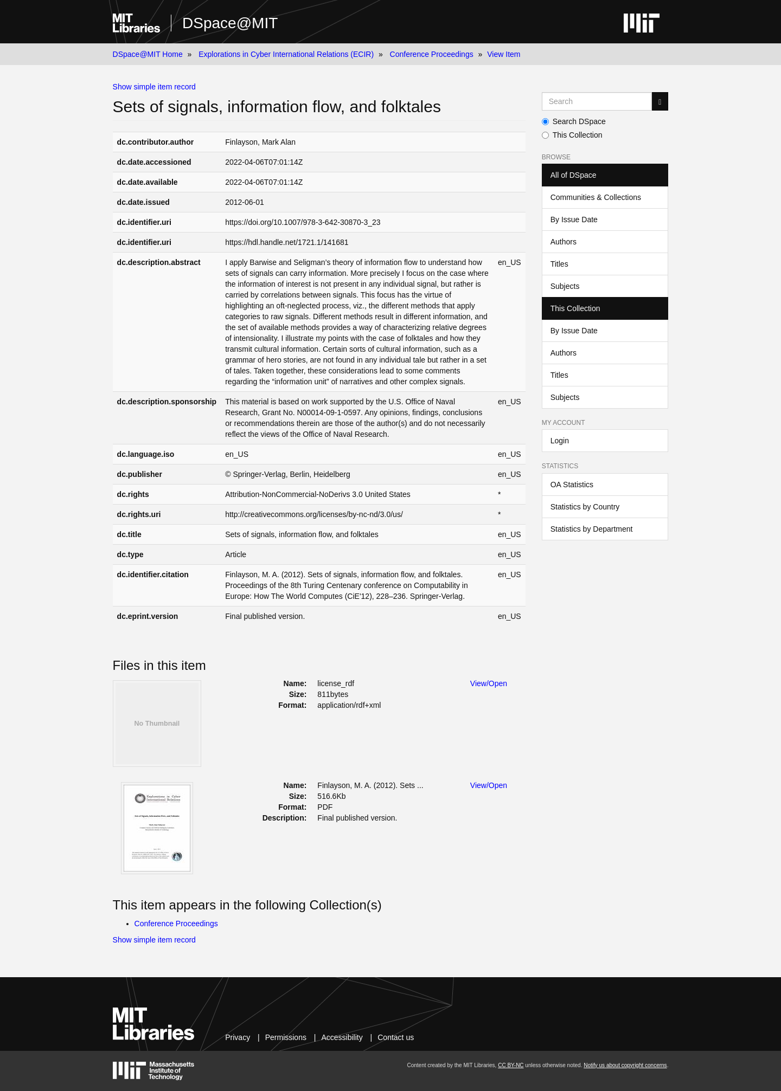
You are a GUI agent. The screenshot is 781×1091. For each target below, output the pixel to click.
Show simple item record (154, 86)
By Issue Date (574, 219)
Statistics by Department (591, 529)
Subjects (565, 286)
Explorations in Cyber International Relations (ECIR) (286, 54)
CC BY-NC (510, 1065)
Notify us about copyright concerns (625, 1065)
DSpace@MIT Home (148, 54)
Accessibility (341, 1037)
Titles (559, 264)
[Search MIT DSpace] (597, 101)
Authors (563, 241)
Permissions (285, 1037)
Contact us (395, 1037)
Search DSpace (574, 121)
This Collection (572, 135)
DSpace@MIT (230, 23)
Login (559, 440)
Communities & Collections (595, 197)
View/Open (488, 683)
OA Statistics (571, 484)
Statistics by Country (585, 506)
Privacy (237, 1037)
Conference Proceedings (431, 54)
